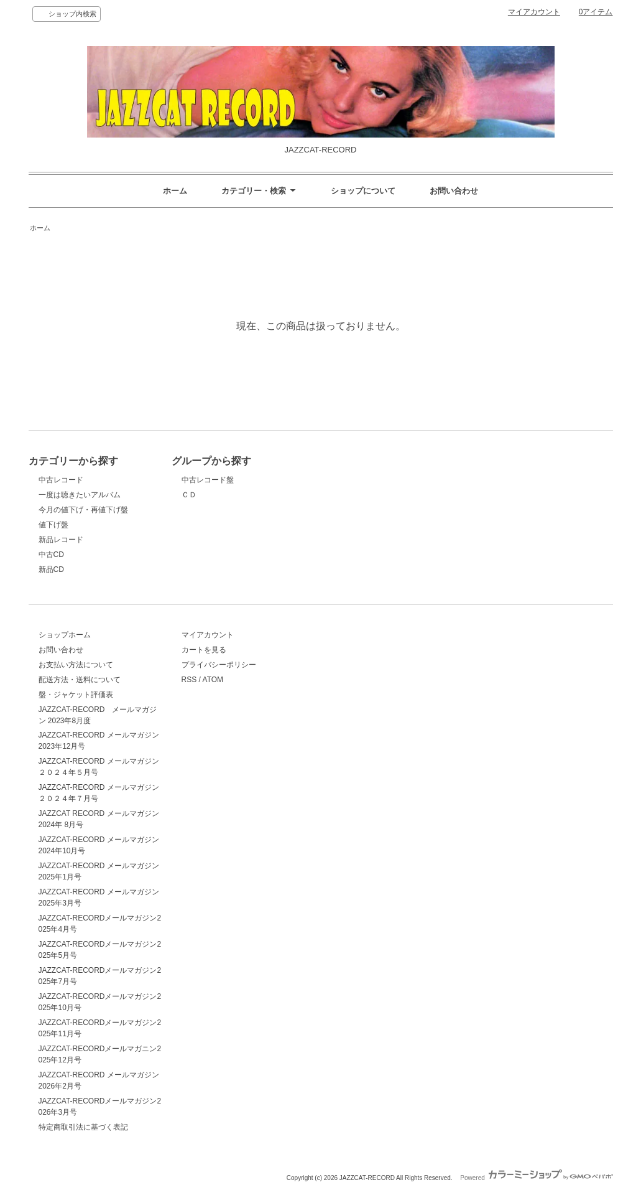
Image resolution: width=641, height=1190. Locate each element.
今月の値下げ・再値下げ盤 (83, 509)
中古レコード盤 (208, 480)
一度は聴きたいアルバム (80, 494)
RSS (189, 679)
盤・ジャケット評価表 (76, 694)
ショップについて (363, 190)
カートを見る (204, 649)
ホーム (175, 190)
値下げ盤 (53, 524)
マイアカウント (534, 11)
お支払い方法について (76, 664)
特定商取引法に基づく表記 (83, 1127)
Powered (536, 1177)
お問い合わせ (454, 190)
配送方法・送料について (80, 679)
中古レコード (61, 480)
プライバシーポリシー (219, 664)
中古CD (51, 554)
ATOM (213, 679)
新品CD (51, 569)
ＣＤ (189, 494)
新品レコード (61, 539)
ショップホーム (65, 634)
